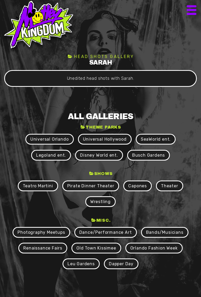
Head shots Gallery (104, 56)
